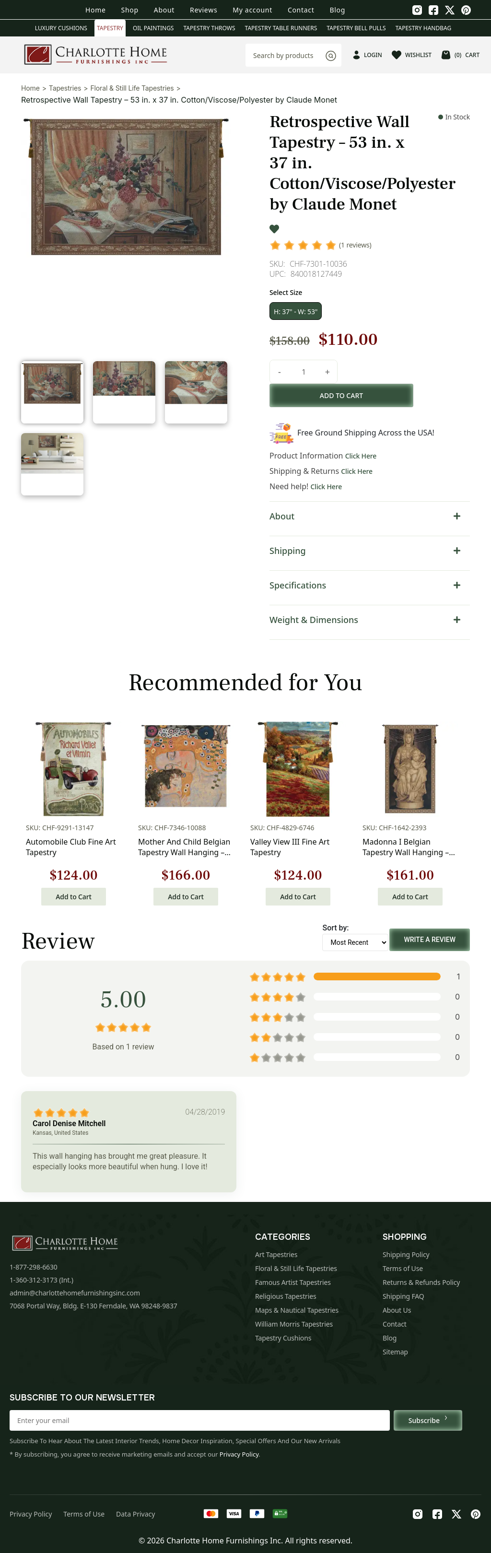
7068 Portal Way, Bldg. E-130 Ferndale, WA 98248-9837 (93, 1305)
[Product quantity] (303, 371)
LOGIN (367, 54)
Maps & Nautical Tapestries (297, 1310)
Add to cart (341, 395)
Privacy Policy (239, 1454)
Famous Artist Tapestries (293, 1282)
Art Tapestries (276, 1254)
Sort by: (335, 927)
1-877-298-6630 (34, 1266)
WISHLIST (412, 54)
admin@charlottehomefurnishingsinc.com (75, 1292)
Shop (130, 9)
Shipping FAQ (403, 1296)
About (164, 9)
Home (95, 9)
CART (460, 54)
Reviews (203, 9)
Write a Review (430, 939)
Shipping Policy (406, 1254)
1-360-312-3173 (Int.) (41, 1279)
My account (252, 9)
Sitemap (395, 1351)
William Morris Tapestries (294, 1324)
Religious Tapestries (285, 1296)
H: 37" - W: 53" (295, 311)
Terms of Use (403, 1268)
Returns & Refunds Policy (421, 1282)
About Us (397, 1310)
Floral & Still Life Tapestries (132, 88)
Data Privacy (135, 1513)
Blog (337, 9)
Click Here (361, 455)
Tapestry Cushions (283, 1337)
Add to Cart (73, 896)
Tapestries (65, 88)
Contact (301, 9)
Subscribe (428, 1420)
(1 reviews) (355, 244)
